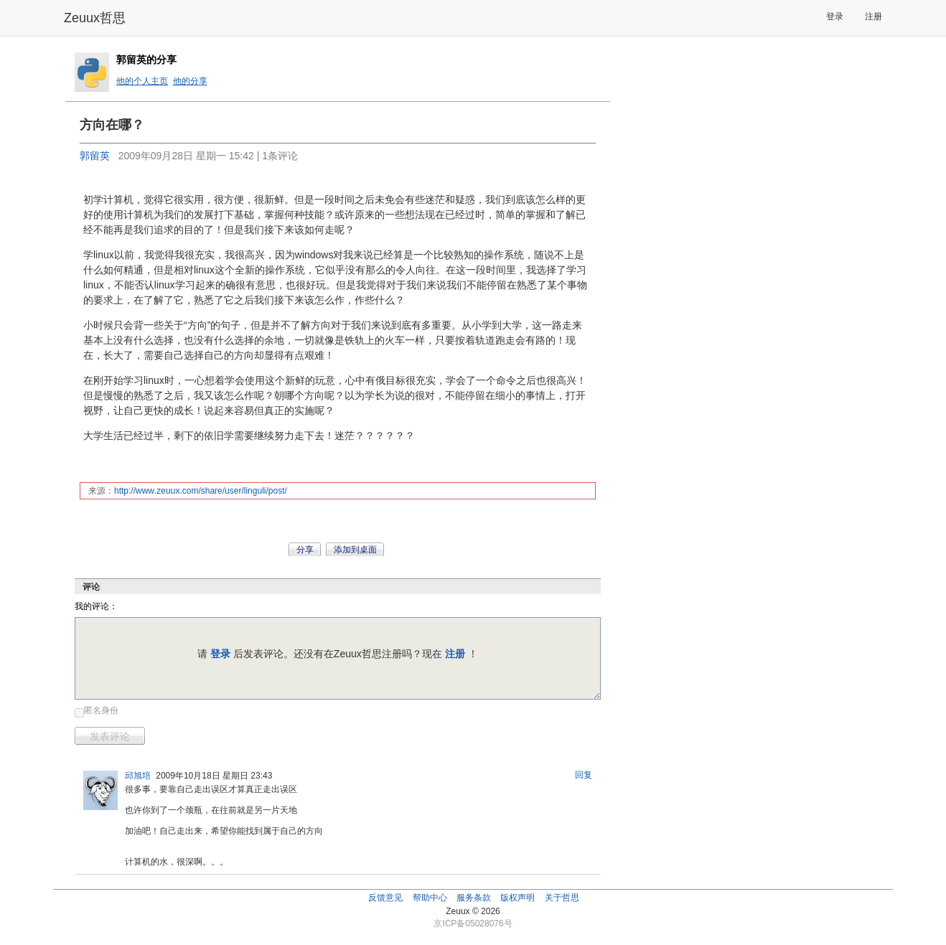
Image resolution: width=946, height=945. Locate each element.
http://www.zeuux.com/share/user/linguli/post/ (200, 491)
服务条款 (473, 898)
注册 (873, 16)
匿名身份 (101, 710)
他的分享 (190, 81)
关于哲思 (562, 898)
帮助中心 (430, 898)
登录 (834, 16)
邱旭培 (138, 776)
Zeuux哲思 (95, 18)
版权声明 (517, 898)
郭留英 (95, 155)
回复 (583, 775)
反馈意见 (385, 898)
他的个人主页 (142, 81)
